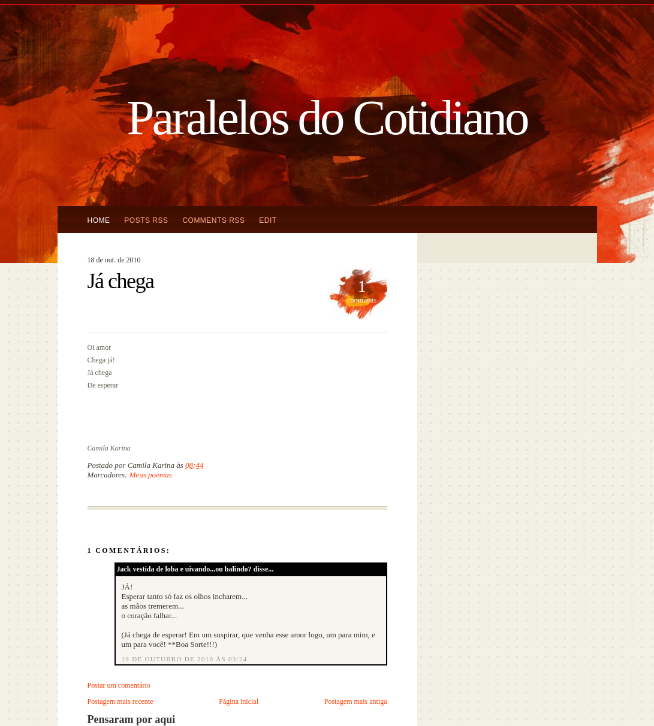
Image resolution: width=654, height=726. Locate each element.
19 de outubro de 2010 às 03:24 (185, 659)
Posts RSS (146, 220)
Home (99, 220)
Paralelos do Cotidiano (326, 117)
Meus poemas (150, 474)
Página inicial (238, 701)
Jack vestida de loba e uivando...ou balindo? (184, 569)
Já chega (121, 281)
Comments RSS (213, 220)
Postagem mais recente (120, 701)
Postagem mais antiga (355, 701)
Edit (267, 220)
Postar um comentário (119, 685)
